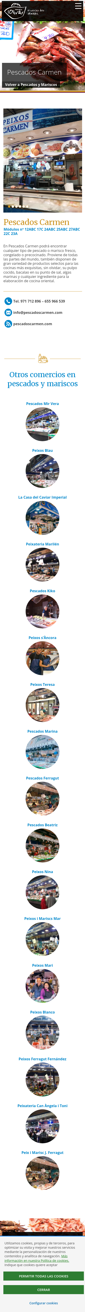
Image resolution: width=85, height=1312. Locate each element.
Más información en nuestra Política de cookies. (36, 1258)
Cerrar (43, 1289)
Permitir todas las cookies (43, 1276)
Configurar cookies (43, 1303)
